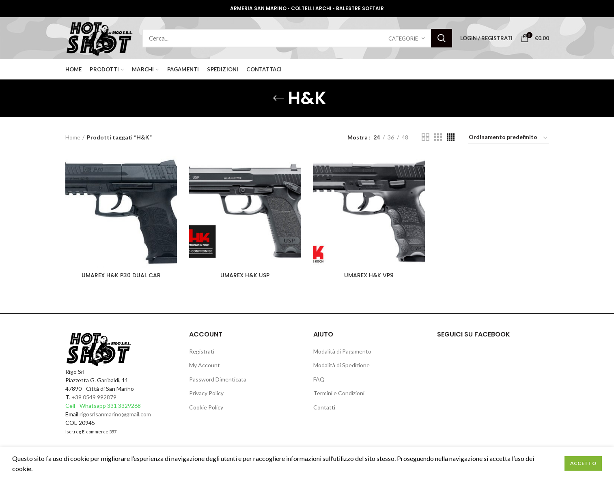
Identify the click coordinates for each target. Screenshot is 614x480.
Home (72, 137)
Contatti (324, 407)
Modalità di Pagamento (342, 351)
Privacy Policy (206, 393)
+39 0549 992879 (93, 397)
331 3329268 (124, 405)
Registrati (201, 351)
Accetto (583, 463)
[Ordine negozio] (508, 138)
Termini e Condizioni (338, 393)
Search (441, 38)
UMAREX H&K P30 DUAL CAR (121, 275)
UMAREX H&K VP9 (369, 275)
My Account (204, 365)
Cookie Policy (206, 407)
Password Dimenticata (217, 379)
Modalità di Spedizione (341, 365)
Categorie (403, 38)
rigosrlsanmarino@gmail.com (115, 414)
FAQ (319, 379)
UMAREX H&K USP (244, 275)
